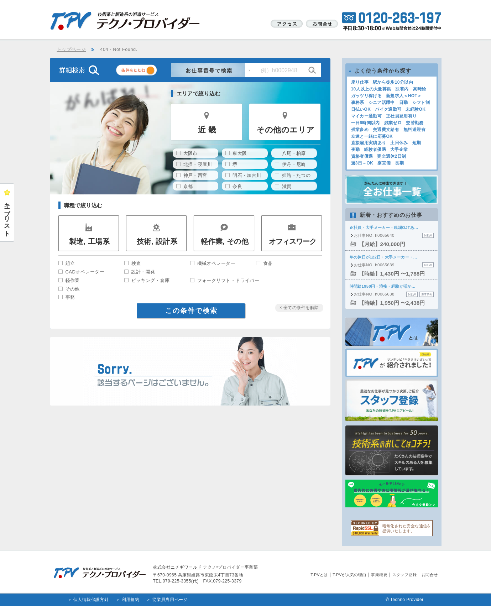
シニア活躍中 (382, 102)
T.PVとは (319, 575)
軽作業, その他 (225, 241)
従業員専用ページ (170, 599)
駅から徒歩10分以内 (393, 82)
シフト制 (421, 102)
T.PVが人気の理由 (349, 575)
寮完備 (384, 163)
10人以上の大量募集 (371, 89)
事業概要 (379, 575)
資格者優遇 (362, 156)
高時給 (419, 89)
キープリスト (7, 216)
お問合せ (430, 575)
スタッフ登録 (404, 575)
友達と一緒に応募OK (372, 136)
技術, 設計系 (157, 241)
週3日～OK (362, 163)
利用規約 (131, 599)
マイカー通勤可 (366, 116)
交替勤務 (414, 122)
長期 (399, 163)
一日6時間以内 (365, 122)
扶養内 (401, 89)
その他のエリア (285, 129)
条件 (145, 71)
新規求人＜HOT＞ (404, 95)
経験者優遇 (375, 149)
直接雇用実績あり (368, 142)
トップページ (71, 49)
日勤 (403, 102)
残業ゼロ (393, 122)
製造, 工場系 (89, 241)
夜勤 (355, 149)
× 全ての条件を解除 (299, 307)
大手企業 (399, 149)
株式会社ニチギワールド (177, 567)
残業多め (360, 129)
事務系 (357, 102)
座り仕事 (360, 82)
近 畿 (207, 129)
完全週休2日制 (391, 156)
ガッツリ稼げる (366, 95)
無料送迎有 (414, 129)
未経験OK (415, 109)
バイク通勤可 (388, 109)
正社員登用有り (401, 116)
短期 (416, 142)
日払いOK (361, 109)
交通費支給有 (386, 129)
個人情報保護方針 (91, 599)
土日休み (399, 142)
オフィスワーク (292, 241)
